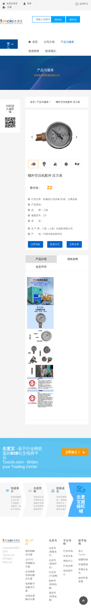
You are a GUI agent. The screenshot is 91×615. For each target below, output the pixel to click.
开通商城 (83, 564)
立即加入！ (75, 452)
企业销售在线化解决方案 (30, 575)
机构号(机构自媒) (53, 584)
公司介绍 (49, 41)
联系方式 (55, 244)
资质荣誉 (33, 51)
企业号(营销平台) (53, 564)
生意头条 (68, 556)
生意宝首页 (10, 3)
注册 (7, 7)
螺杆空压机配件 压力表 (68, 102)
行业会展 (68, 565)
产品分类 (8, 45)
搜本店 (73, 19)
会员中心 (81, 3)
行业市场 (68, 551)
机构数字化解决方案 (30, 587)
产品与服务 (67, 41)
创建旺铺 (83, 559)
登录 (27, 3)
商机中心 (68, 560)
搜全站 (58, 19)
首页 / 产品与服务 (40, 102)
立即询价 (35, 244)
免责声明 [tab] (41, 266)
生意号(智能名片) (53, 552)
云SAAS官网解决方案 (30, 563)
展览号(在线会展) (53, 596)
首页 (33, 41)
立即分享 (74, 244)
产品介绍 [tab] (41, 259)
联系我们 (50, 51)
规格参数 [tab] (72, 259)
